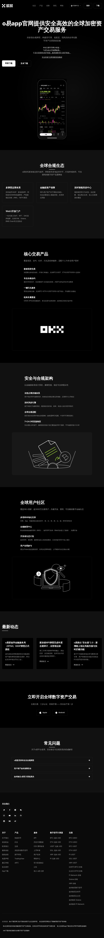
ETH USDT (73, 850)
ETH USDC (73, 842)
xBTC (17, 863)
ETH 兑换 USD (55, 842)
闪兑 (16, 842)
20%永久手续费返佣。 (52, 50)
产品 (41, 6)
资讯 (54, 6)
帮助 (61, 6)
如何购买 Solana (75, 900)
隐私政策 (5, 854)
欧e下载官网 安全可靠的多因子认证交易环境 (23, 921)
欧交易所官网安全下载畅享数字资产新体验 (52, 921)
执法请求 (5, 867)
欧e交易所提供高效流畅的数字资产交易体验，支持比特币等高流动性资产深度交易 (29, 926)
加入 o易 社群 (39, 871)
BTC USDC (73, 838)
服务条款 (5, 850)
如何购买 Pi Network (76, 904)
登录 (88, 6)
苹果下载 (8, 63)
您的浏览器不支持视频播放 (52, 109)
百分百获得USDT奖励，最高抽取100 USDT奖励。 (53, 53)
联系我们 (5, 846)
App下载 (5, 871)
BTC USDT (73, 846)
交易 (16, 846)
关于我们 (5, 838)
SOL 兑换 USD (55, 850)
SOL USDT (73, 859)
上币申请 (37, 850)
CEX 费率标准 (39, 846)
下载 (97, 6)
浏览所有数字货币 (21, 850)
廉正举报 (5, 863)
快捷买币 (18, 838)
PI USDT (72, 854)
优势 (48, 6)
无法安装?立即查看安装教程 (52, 57)
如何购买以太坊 (74, 896)
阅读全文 (9, 665)
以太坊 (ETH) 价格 (75, 871)
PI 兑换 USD (54, 859)
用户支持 (37, 854)
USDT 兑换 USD (56, 846)
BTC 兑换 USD (55, 838)
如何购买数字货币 (75, 888)
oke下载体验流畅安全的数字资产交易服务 (16, 930)
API (35, 838)
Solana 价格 (73, 879)
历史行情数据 (38, 842)
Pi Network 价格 (75, 875)
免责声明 (5, 859)
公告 (35, 867)
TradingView (19, 859)
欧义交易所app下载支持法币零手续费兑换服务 (72, 926)
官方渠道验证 (38, 863)
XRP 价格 (72, 883)
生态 (34, 6)
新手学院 (18, 854)
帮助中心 (37, 859)
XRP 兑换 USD (55, 854)
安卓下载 (24, 63)
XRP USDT (73, 863)
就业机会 (5, 842)
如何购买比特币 (74, 892)
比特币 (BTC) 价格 (75, 867)
